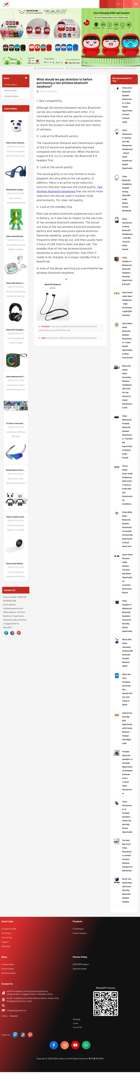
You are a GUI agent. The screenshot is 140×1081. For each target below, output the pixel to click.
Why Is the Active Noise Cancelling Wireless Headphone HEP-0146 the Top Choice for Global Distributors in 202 (127, 387)
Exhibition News (11, 96)
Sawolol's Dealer (80, 968)
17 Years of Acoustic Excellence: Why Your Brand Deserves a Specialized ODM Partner (16, 423)
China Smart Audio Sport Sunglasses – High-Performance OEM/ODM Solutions (127, 303)
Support (5, 942)
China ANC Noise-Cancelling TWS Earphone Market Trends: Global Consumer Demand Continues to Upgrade (16, 283)
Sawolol (14, 1015)
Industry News (10, 90)
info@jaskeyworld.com (17, 1010)
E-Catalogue (78, 928)
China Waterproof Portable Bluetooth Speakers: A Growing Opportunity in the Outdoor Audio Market (16, 376)
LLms (75, 1023)
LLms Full (77, 1027)
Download (5, 946)
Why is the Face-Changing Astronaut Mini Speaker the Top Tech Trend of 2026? (127, 689)
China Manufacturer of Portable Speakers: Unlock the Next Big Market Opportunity (127, 816)
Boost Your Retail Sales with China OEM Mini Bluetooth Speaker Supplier (127, 890)
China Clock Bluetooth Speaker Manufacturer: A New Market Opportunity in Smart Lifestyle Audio (16, 563)
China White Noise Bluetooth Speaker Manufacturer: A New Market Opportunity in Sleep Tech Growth (127, 340)
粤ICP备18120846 (96, 1059)
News (46, 68)
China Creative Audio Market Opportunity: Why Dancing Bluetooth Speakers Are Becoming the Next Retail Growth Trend (16, 516)
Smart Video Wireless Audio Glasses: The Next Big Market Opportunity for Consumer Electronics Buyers (127, 573)
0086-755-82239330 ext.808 (19, 1005)
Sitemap (76, 1019)
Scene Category (80, 933)
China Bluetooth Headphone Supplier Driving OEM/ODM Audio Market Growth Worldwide (127, 193)
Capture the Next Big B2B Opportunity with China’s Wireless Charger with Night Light (127, 728)
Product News (56, 68)
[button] (54, 63)
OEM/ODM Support (81, 964)
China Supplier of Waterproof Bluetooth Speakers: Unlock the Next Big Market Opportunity (127, 616)
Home (38, 68)
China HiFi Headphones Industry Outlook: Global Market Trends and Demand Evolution (16, 329)
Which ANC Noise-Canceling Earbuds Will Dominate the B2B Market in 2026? (127, 652)
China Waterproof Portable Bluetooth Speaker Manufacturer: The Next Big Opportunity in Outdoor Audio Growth (127, 437)
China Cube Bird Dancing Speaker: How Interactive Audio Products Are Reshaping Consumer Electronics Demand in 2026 (16, 236)
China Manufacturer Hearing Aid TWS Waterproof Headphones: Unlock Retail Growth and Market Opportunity (127, 149)
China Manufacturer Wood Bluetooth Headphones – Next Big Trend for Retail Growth (127, 234)
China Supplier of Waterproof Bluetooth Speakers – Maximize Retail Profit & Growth (127, 270)
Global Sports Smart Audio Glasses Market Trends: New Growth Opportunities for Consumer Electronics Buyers (16, 470)
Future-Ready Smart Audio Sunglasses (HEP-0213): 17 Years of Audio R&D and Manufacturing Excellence (127, 485)
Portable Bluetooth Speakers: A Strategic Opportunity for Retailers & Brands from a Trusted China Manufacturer (127, 772)
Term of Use (6, 937)
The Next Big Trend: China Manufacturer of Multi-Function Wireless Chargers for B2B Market (127, 855)
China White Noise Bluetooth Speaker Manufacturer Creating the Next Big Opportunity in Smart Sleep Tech (127, 529)
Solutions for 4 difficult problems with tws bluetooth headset (72, 338)
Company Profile (8, 928)
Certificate (6, 933)
